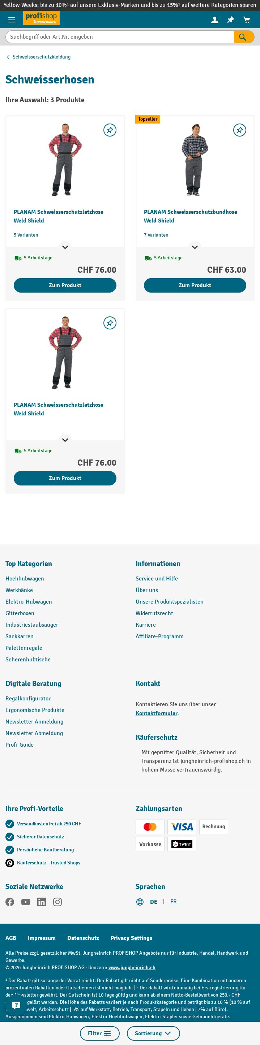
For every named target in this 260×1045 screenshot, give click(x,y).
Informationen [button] (158, 563)
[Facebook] (9, 903)
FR (173, 901)
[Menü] (11, 19)
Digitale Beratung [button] (33, 683)
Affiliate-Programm (160, 636)
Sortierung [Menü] (153, 1033)
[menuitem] (215, 20)
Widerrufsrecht (154, 613)
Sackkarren (19, 636)
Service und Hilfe (157, 578)
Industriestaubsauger (31, 625)
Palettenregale (23, 648)
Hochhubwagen (24, 578)
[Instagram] (57, 903)
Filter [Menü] (100, 1033)
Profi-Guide (19, 745)
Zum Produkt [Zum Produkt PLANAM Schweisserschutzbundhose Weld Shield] (195, 285)
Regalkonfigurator (28, 698)
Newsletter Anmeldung (34, 721)
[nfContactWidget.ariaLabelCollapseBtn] (16, 1005)
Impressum (42, 938)
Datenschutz (83, 938)
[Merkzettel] (231, 20)
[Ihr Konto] (215, 19)
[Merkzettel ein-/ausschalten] (109, 130)
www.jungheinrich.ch (131, 967)
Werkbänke (19, 590)
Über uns (147, 590)
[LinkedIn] (41, 903)
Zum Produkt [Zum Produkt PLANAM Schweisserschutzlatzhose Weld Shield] (65, 285)
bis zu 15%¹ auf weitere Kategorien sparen (204, 5)
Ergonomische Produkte (34, 710)
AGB (10, 938)
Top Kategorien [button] (28, 563)
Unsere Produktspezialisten (170, 602)
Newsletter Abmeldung (34, 733)
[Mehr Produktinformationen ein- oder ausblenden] (65, 247)
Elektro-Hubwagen (28, 602)
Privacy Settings (131, 938)
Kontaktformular (157, 713)
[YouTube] (25, 903)
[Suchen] (244, 36)
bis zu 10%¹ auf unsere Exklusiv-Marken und (96, 5)
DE (153, 902)
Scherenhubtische (28, 659)
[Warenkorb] (247, 20)
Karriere (146, 625)
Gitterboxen (19, 613)
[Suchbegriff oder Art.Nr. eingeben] (119, 36)
